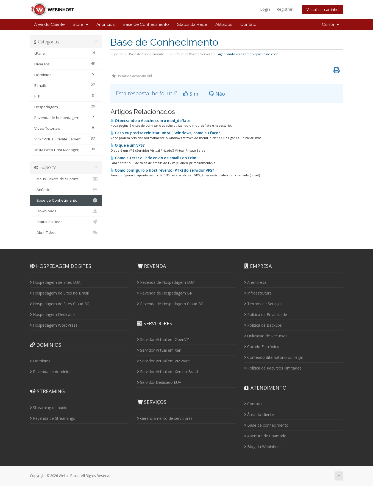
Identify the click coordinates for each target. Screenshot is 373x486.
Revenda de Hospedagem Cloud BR (170, 303)
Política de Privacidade (265, 314)
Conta (330, 24)
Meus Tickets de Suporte (66, 179)
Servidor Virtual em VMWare (163, 360)
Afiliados (223, 24)
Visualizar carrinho (323, 9)
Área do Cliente (49, 24)
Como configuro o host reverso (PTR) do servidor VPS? (162, 170)
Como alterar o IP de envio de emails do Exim (153, 157)
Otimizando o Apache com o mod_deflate (150, 120)
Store (80, 24)
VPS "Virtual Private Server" (191, 54)
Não (217, 93)
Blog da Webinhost (262, 446)
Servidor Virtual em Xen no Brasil (167, 371)
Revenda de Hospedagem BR (164, 293)
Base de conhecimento (266, 425)
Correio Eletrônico (261, 346)
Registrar (285, 9)
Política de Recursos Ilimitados (273, 368)
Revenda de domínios (50, 371)
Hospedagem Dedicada (52, 314)
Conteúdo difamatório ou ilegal (273, 357)
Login (265, 9)
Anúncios (105, 24)
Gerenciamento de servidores (165, 418)
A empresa (255, 282)
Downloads (66, 211)
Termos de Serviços (263, 303)
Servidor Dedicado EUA (159, 382)
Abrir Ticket (66, 232)
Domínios (40, 360)
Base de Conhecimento (146, 24)
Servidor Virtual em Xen (159, 350)
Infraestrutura (258, 293)
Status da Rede (192, 24)
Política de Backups (263, 325)
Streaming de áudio (49, 407)
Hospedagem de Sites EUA (55, 282)
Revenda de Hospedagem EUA (165, 282)
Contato (248, 24)
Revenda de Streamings (52, 418)
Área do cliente (259, 414)
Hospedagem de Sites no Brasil (59, 293)
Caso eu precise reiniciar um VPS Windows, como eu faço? (165, 132)
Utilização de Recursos (266, 335)
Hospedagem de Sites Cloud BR (60, 303)
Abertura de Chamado (265, 435)
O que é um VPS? (127, 145)
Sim (190, 93)
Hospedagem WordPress (53, 325)
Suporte (116, 54)
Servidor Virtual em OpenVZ (163, 339)
